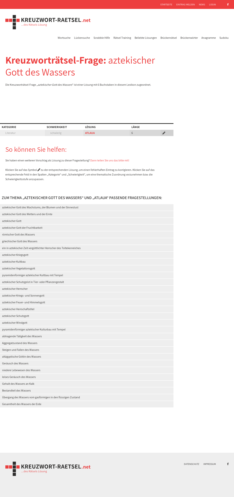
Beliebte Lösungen (146, 38)
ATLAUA (90, 133)
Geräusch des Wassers (15, 363)
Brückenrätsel (168, 38)
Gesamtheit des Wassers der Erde (21, 404)
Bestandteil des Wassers (16, 390)
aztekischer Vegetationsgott (18, 268)
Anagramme (208, 38)
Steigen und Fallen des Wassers (20, 350)
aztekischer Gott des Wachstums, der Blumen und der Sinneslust (40, 207)
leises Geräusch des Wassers (19, 377)
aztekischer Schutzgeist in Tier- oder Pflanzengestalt (33, 282)
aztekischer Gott (11, 221)
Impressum (209, 464)
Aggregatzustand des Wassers (19, 343)
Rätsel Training (122, 38)
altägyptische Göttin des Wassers (21, 356)
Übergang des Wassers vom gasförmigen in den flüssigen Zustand (41, 397)
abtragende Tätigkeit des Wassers (22, 336)
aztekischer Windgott (14, 323)
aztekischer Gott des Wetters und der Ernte (27, 214)
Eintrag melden (185, 4)
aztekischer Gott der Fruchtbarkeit (22, 228)
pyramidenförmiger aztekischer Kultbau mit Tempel (32, 275)
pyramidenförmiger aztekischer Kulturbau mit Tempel (34, 329)
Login (212, 4)
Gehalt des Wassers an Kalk (18, 384)
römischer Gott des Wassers (18, 234)
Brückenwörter (189, 38)
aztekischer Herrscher (15, 289)
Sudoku (224, 38)
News (202, 4)
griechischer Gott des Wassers (19, 241)
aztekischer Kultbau (14, 261)
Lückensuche (82, 38)
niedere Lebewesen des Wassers (21, 370)
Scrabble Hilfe (101, 38)
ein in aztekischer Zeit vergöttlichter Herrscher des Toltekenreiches (41, 248)
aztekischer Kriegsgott (15, 255)
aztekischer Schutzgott (15, 316)
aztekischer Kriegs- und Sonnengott (23, 295)
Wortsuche (64, 38)
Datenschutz (191, 464)
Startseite (166, 4)
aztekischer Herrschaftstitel (18, 309)
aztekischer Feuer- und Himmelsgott (23, 302)
